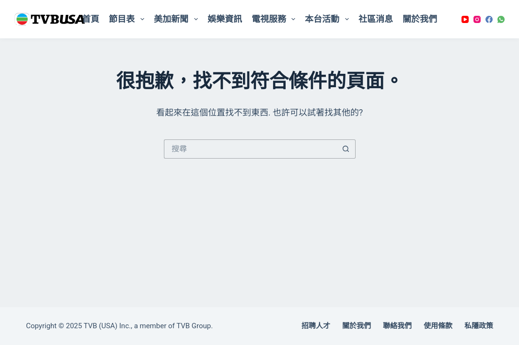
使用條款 (438, 326)
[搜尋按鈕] (346, 149)
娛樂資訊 (225, 19)
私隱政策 (478, 326)
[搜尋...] (250, 149)
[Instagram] (477, 19)
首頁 (90, 19)
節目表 (128, 19)
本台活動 (329, 19)
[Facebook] (489, 19)
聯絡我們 (397, 326)
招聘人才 (315, 326)
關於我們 (420, 19)
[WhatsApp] (501, 19)
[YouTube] (465, 19)
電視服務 (276, 19)
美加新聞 (178, 19)
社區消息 (375, 19)
